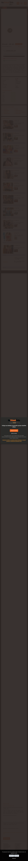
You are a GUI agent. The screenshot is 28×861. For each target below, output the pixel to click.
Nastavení (11, 855)
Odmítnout (14, 858)
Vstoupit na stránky (14, 430)
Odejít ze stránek (14, 433)
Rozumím (16, 855)
